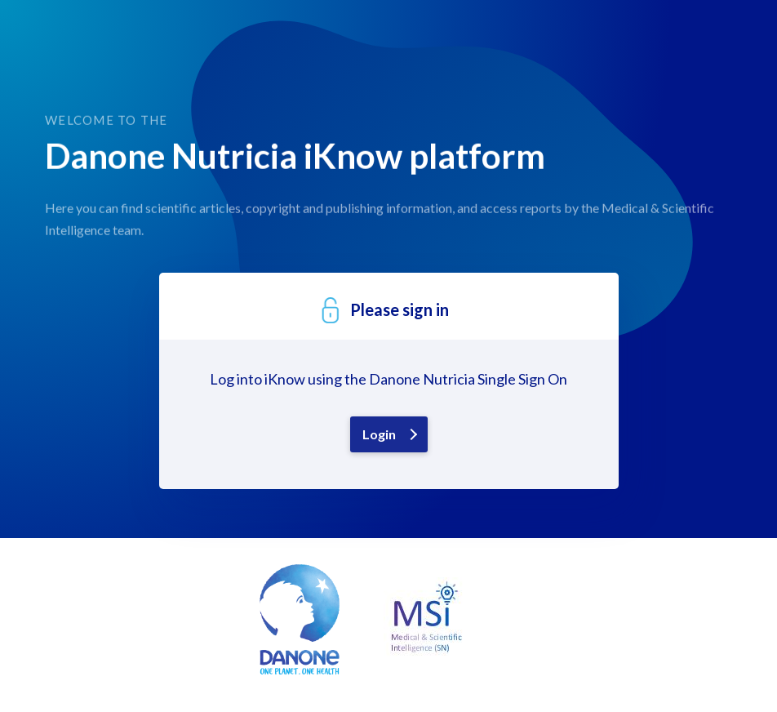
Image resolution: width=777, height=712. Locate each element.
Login (379, 434)
